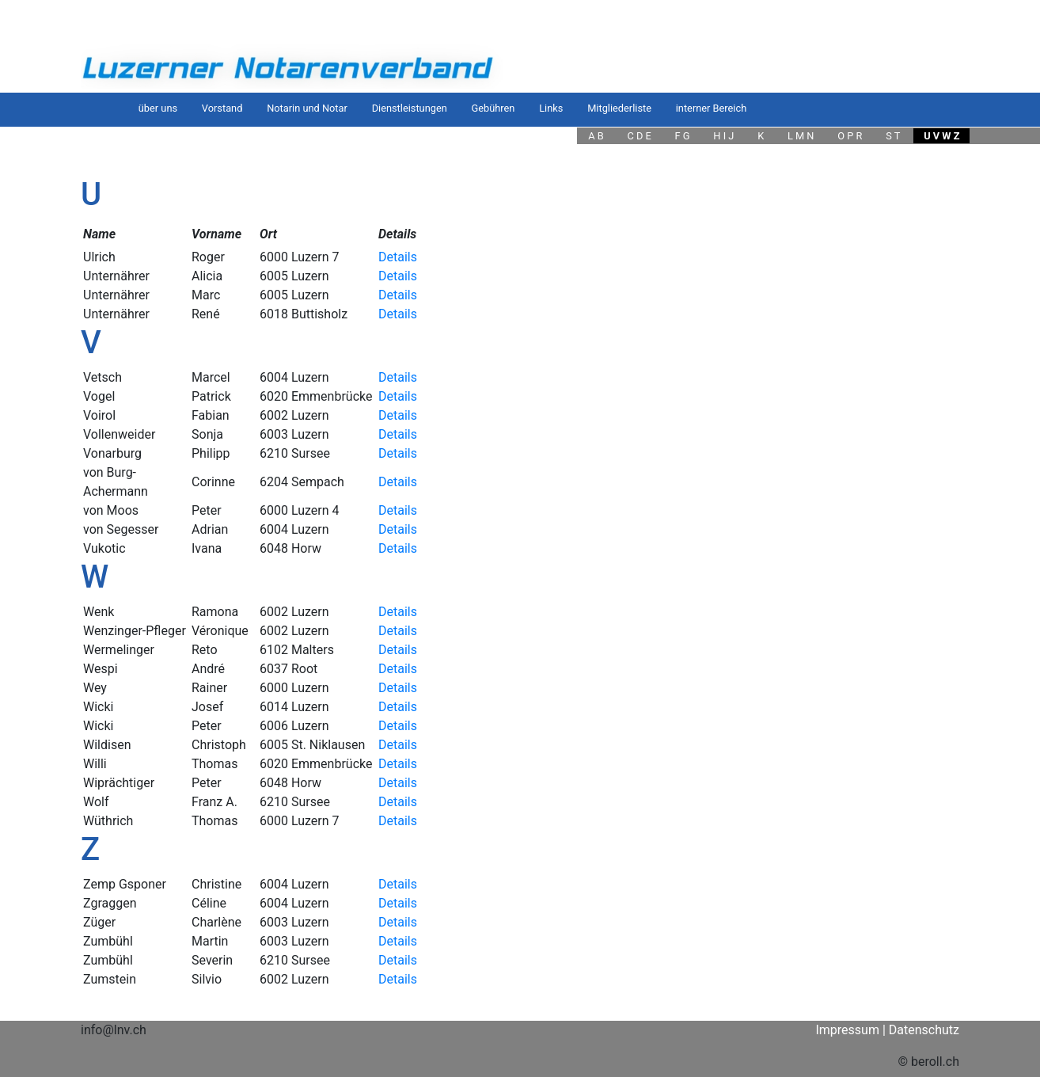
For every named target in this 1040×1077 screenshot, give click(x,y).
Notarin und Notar (307, 108)
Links (551, 108)
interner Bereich (711, 108)
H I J (723, 136)
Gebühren (493, 108)
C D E (639, 136)
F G (682, 136)
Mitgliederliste (619, 108)
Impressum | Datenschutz (887, 1029)
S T (893, 136)
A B (596, 136)
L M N (801, 136)
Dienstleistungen (409, 108)
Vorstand (222, 108)
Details (397, 256)
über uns (158, 108)
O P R (849, 136)
